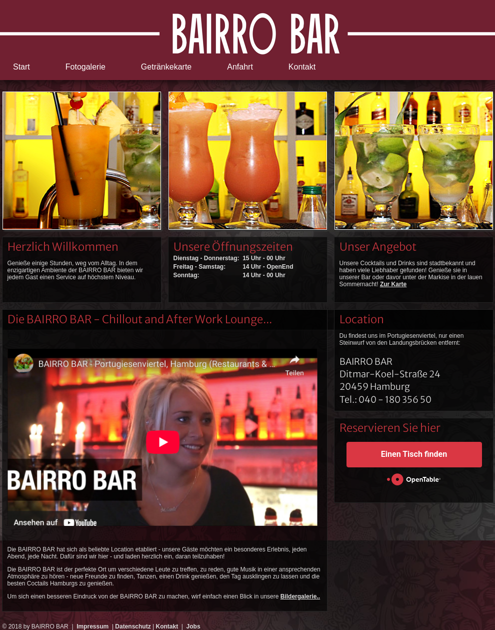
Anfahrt (240, 67)
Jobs (193, 626)
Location (362, 319)
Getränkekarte (166, 67)
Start (21, 67)
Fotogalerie (86, 67)
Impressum (92, 626)
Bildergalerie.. (300, 596)
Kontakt (302, 67)
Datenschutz (132, 626)
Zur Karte (393, 284)
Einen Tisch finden (414, 454)
